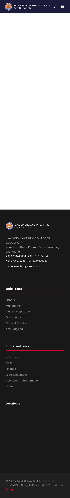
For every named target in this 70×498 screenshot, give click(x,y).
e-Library (12, 357)
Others (10, 300)
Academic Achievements (22, 380)
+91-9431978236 (15, 260)
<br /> (35, 123)
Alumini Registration (18, 311)
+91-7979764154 (38, 256)
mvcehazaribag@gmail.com (23, 266)
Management (14, 306)
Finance (11, 369)
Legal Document (16, 375)
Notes (9, 386)
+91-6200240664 (16, 256)
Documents (13, 317)
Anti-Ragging (14, 329)
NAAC (9, 363)
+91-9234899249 (37, 260)
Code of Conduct (17, 323)
